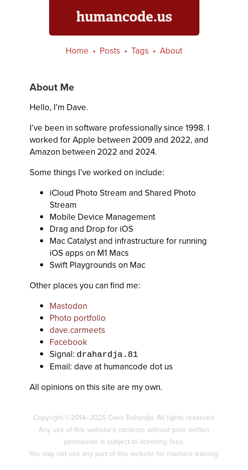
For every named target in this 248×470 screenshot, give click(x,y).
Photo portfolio (78, 318)
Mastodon (68, 306)
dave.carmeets (77, 330)
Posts (110, 51)
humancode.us (124, 17)
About (171, 51)
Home (77, 51)
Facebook (68, 342)
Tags (140, 51)
